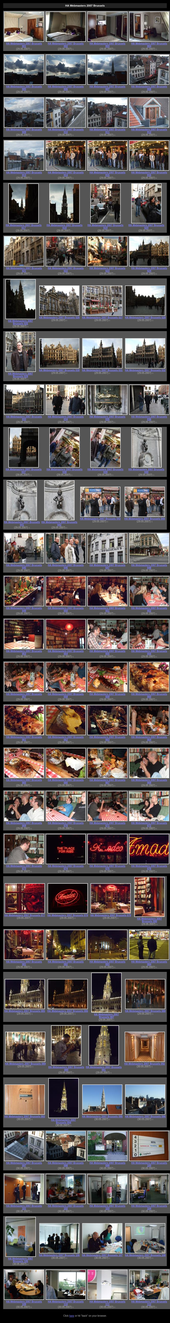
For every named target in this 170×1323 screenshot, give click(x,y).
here (71, 1315)
